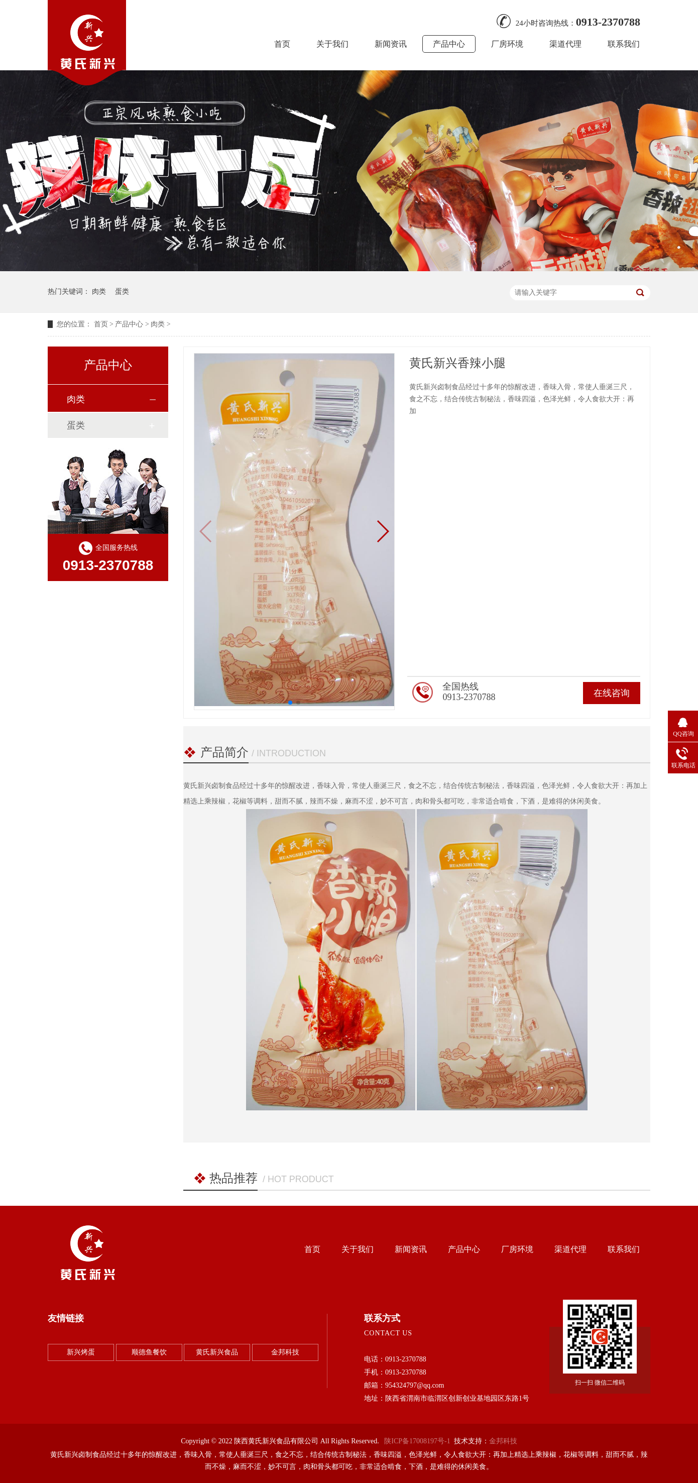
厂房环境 (507, 44)
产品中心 (449, 44)
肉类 (99, 291)
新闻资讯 (391, 44)
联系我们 (624, 44)
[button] (382, 531)
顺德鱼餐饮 (149, 1352)
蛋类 (122, 291)
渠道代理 (565, 44)
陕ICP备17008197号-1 (417, 1441)
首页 (282, 44)
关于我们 (332, 44)
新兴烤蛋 (81, 1352)
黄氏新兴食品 (217, 1352)
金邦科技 (285, 1352)
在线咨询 (612, 693)
